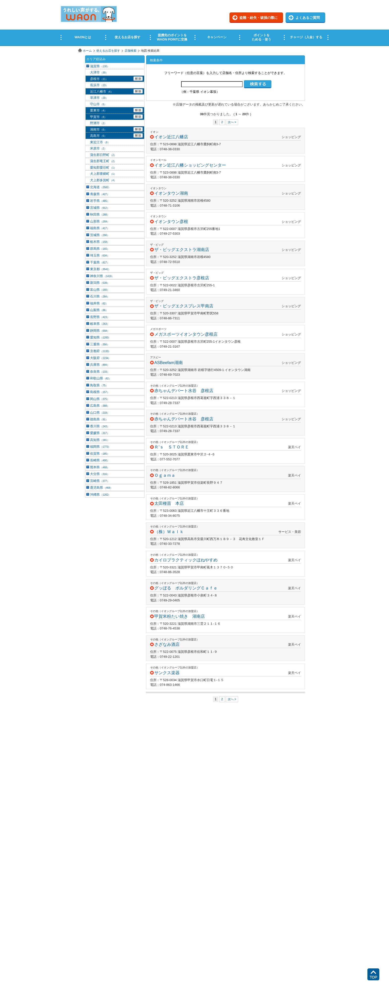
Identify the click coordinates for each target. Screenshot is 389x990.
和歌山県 (100, 378)
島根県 (99, 392)
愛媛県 (99, 433)
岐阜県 (99, 324)
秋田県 (99, 214)
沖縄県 (100, 494)
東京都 (100, 269)
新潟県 (99, 283)
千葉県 (99, 262)
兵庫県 (99, 365)
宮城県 (99, 208)
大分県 (99, 474)
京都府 (100, 351)
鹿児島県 (101, 487)
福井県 (99, 303)
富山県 (99, 290)
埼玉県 (99, 255)
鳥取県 (99, 385)
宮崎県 (99, 481)
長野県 (99, 317)
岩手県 (99, 201)
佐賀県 (99, 453)
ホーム (87, 50)
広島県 (99, 405)
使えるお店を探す (108, 50)
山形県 (99, 221)
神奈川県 (102, 276)
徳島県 (99, 419)
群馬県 (99, 249)
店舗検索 (130, 50)
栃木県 (99, 242)
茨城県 (99, 235)
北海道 (100, 187)
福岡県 (100, 446)
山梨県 (99, 310)
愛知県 (100, 337)
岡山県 (99, 399)
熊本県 (99, 467)
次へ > (232, 122)
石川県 (99, 296)
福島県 (99, 228)
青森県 (99, 194)
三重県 (99, 344)
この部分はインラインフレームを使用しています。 (194, 23)
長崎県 (99, 460)
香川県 (99, 426)
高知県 (99, 440)
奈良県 (99, 371)
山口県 (99, 412)
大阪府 (100, 358)
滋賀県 (99, 66)
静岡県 (99, 330)
